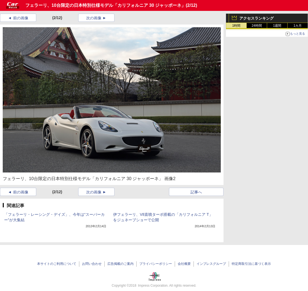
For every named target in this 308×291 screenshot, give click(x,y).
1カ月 (298, 26)
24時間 (257, 26)
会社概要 (184, 264)
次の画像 (93, 18)
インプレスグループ (211, 264)
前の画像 (20, 18)
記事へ (196, 192)
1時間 (236, 26)
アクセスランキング (256, 18)
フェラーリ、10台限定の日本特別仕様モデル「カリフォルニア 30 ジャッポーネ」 (105, 5)
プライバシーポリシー (155, 264)
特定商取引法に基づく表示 (251, 264)
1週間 (277, 26)
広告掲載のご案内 (120, 264)
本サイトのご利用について (56, 264)
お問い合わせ (92, 264)
